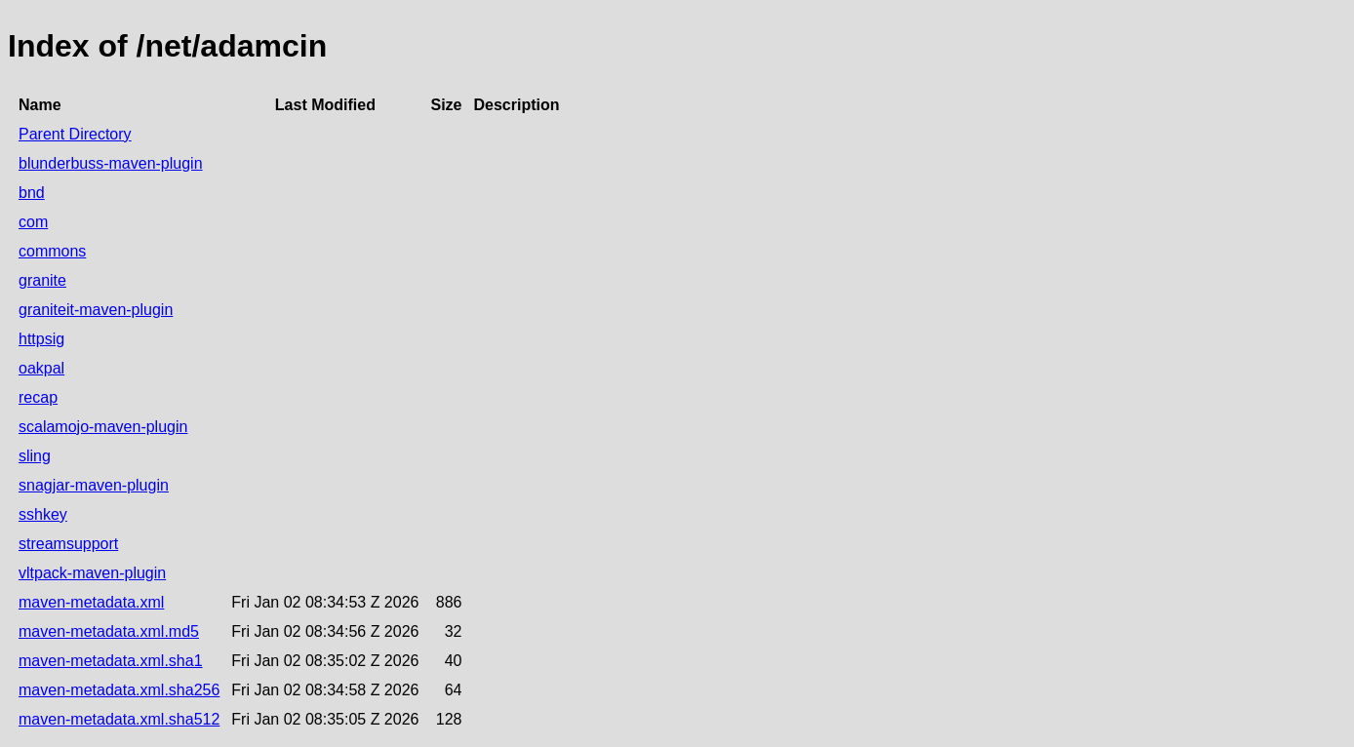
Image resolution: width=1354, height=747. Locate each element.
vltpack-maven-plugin (92, 573)
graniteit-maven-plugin (96, 309)
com (33, 222)
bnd (32, 192)
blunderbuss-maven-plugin (111, 163)
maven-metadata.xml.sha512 (119, 719)
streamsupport (68, 543)
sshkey (43, 514)
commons (52, 251)
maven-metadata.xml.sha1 (111, 660)
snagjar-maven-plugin (94, 485)
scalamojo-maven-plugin (103, 426)
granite (42, 280)
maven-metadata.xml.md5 (109, 631)
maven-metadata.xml (91, 602)
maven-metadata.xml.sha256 (119, 690)
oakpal (41, 368)
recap (38, 397)
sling (35, 456)
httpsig (41, 339)
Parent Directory (75, 134)
